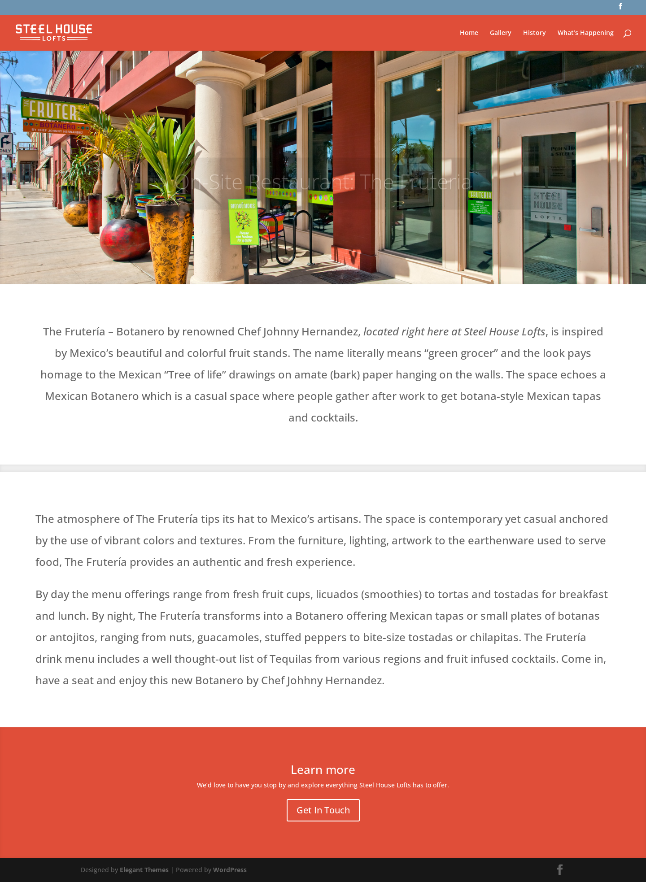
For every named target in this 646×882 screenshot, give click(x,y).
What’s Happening (586, 33)
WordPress (230, 869)
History (534, 33)
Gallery (500, 33)
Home (469, 33)
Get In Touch (323, 810)
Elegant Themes (144, 869)
